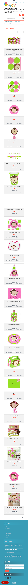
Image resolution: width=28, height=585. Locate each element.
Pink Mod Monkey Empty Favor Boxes (14, 370)
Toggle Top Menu (14, 0)
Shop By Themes (17, 21)
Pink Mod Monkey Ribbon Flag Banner (14, 163)
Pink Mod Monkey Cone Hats (14, 278)
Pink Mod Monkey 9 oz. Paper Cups (14, 186)
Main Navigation (5, 18)
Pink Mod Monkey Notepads (14, 484)
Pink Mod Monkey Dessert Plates (14, 117)
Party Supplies (10, 21)
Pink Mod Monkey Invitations (14, 232)
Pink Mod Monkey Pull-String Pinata (14, 415)
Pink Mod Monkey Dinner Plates (14, 95)
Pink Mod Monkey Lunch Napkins (14, 72)
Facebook (8, 578)
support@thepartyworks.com (18, 2)
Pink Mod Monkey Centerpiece (14, 324)
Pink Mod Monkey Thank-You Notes (14, 301)
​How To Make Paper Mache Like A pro (12, 555)
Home (5, 21)
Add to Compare (19, 54)
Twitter (10, 578)
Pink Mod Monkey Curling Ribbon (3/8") (14, 209)
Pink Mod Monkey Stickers (14, 347)
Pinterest (6, 578)
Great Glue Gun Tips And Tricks (11, 544)
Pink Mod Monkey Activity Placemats (14, 393)
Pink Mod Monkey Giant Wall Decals (14, 507)
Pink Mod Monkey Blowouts (14, 140)
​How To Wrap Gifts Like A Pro (11, 549)
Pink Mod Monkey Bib (14, 255)
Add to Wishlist (9, 54)
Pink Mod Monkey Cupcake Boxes (14, 461)
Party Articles (8, 541)
